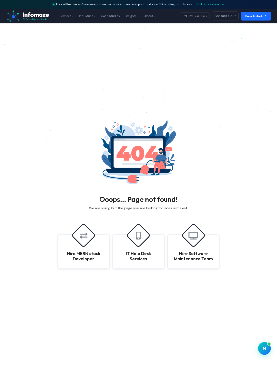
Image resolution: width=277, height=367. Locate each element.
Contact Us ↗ (225, 16)
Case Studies (110, 16)
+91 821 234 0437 (194, 16)
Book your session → (210, 4)
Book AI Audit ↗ (255, 16)
